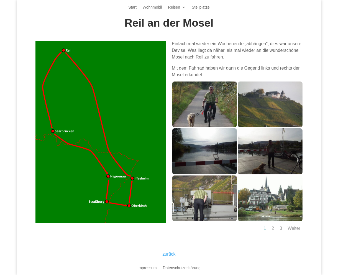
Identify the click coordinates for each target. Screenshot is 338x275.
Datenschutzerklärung (182, 268)
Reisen (174, 7)
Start (132, 7)
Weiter (294, 228)
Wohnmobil (152, 7)
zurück (168, 254)
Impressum (147, 268)
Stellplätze (201, 7)
